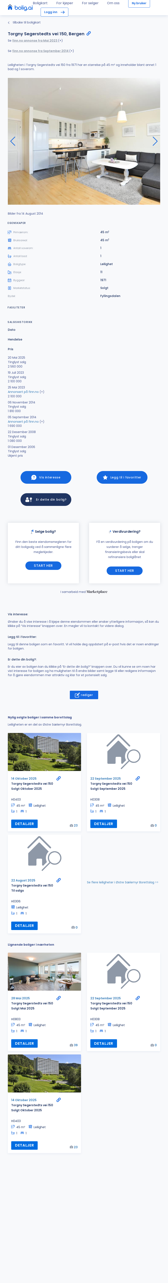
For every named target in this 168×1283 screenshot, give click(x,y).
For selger (90, 3)
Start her (43, 567)
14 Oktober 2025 (24, 780)
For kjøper (64, 3)
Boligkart (40, 3)
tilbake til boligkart (24, 22)
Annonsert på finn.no (23, 392)
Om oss (113, 3)
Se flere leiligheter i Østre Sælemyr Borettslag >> (122, 884)
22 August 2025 (23, 882)
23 (76, 827)
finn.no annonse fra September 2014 (40, 51)
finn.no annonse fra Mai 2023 (35, 40)
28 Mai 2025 (20, 1000)
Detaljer (24, 825)
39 (76, 1047)
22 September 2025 (105, 780)
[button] (155, 141)
